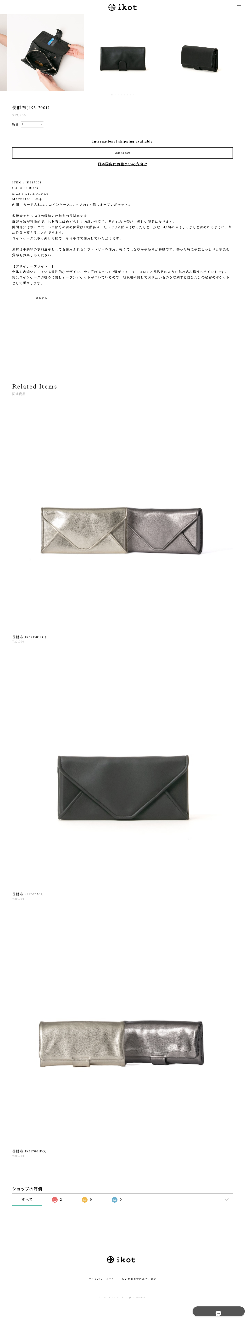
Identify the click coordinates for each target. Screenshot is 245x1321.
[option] (122, 52)
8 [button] (133, 94)
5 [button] (124, 94)
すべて (27, 1199)
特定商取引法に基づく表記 (139, 1279)
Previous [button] (7, 52)
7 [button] (130, 94)
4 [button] (121, 94)
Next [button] (237, 52)
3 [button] (118, 94)
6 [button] (127, 94)
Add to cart (122, 152)
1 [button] (111, 94)
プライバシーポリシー (103, 1279)
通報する (41, 298)
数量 (15, 124)
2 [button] (115, 94)
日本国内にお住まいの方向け (122, 164)
